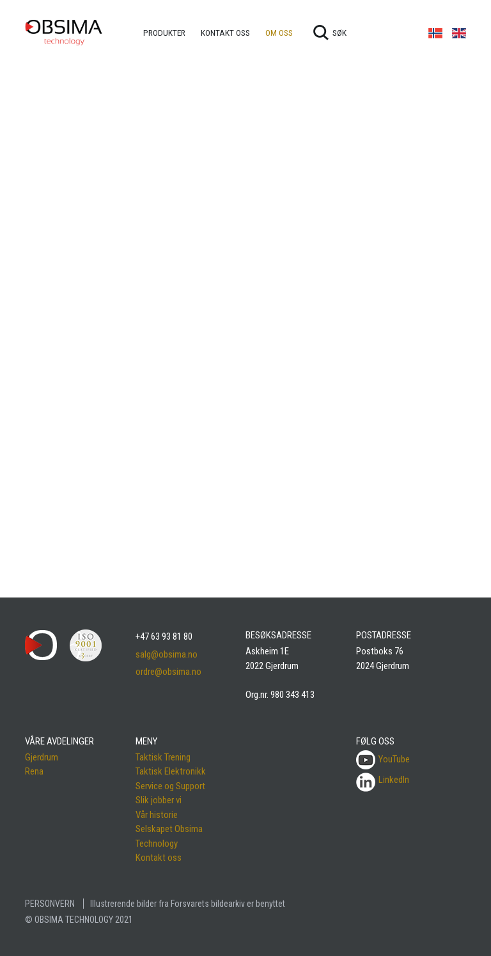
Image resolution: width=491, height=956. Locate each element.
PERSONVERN (50, 903)
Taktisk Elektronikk (171, 771)
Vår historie (157, 815)
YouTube (383, 759)
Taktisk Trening (163, 757)
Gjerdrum (41, 757)
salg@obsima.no (167, 654)
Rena (34, 771)
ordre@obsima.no (168, 671)
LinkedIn (393, 779)
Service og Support (170, 786)
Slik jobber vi (159, 800)
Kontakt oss (159, 857)
